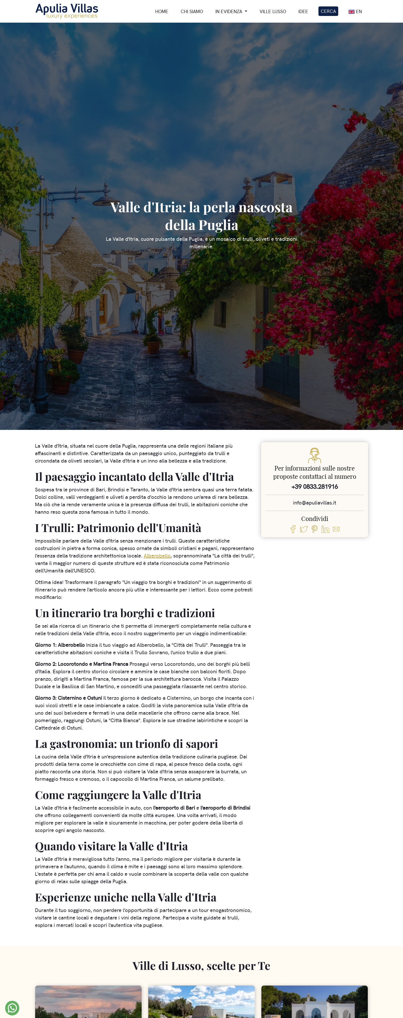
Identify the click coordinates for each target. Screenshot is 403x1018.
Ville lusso (273, 11)
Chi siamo (192, 11)
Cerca (328, 11)
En (355, 11)
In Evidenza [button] (229, 11)
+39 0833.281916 (314, 487)
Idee (303, 11)
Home (161, 11)
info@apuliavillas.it (314, 502)
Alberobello (157, 555)
